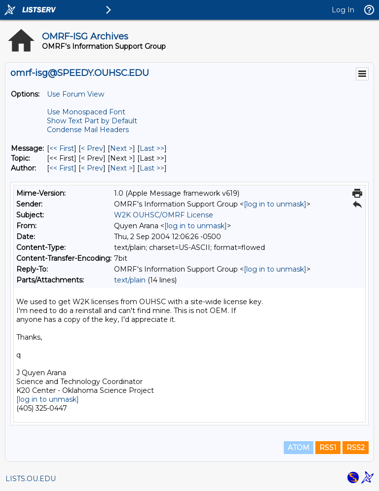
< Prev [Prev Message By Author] (92, 168)
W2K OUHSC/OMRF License (163, 214)
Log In (343, 9)
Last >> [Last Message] (152, 148)
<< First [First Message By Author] (61, 168)
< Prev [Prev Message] (92, 148)
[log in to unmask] (275, 204)
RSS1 (328, 447)
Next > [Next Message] (121, 148)
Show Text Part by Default (92, 120)
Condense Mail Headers (88, 129)
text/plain (130, 280)
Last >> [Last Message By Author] (152, 168)
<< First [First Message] (61, 148)
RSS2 (355, 447)
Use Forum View (75, 94)
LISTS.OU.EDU (30, 478)
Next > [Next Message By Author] (121, 168)
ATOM (298, 447)
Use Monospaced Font (86, 111)
